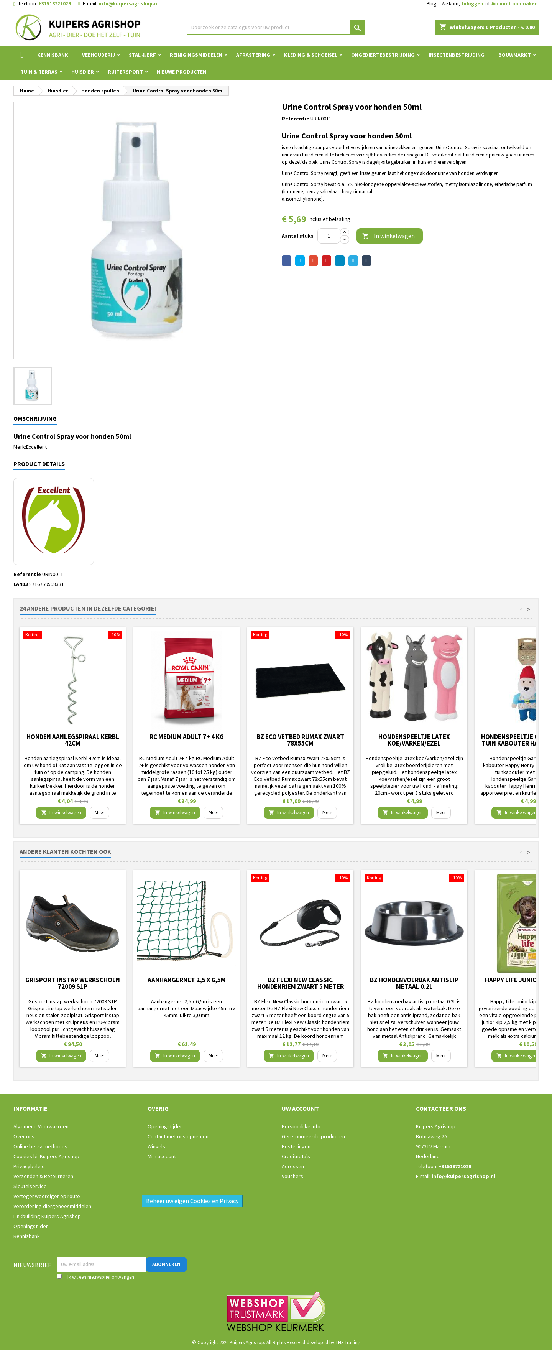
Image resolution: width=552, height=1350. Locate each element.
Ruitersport (125, 71)
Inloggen (472, 3)
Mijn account (162, 1156)
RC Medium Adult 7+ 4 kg (187, 737)
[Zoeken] (276, 27)
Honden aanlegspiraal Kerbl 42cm (72, 740)
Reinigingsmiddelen (196, 54)
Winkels (156, 1146)
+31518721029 (54, 3)
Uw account (300, 1108)
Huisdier (82, 71)
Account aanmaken (514, 3)
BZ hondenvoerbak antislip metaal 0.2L (414, 983)
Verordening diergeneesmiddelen (52, 1206)
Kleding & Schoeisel (310, 54)
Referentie (295, 118)
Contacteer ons (441, 1108)
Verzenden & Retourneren (43, 1176)
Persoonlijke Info (301, 1126)
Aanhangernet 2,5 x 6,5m (187, 980)
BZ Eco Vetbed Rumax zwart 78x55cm (300, 740)
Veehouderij (98, 54)
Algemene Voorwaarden (41, 1126)
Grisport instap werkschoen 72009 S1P (72, 983)
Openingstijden (31, 1226)
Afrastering (253, 54)
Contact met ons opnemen (178, 1136)
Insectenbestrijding (457, 54)
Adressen (293, 1166)
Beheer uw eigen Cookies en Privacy (192, 1201)
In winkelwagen (388, 236)
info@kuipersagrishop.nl (129, 3)
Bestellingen (296, 1146)
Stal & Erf (142, 54)
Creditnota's (296, 1156)
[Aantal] (328, 236)
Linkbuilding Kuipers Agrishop (47, 1216)
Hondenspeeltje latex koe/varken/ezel (414, 740)
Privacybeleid (29, 1166)
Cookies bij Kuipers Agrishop (46, 1156)
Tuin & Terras (39, 71)
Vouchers (292, 1176)
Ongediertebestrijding (383, 54)
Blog (431, 3)
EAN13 (20, 584)
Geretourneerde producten (313, 1136)
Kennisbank (52, 54)
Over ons (23, 1136)
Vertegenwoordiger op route (46, 1196)
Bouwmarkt (514, 54)
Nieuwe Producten (181, 71)
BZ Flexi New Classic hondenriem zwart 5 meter (300, 983)
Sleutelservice (30, 1186)
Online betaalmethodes (40, 1146)
